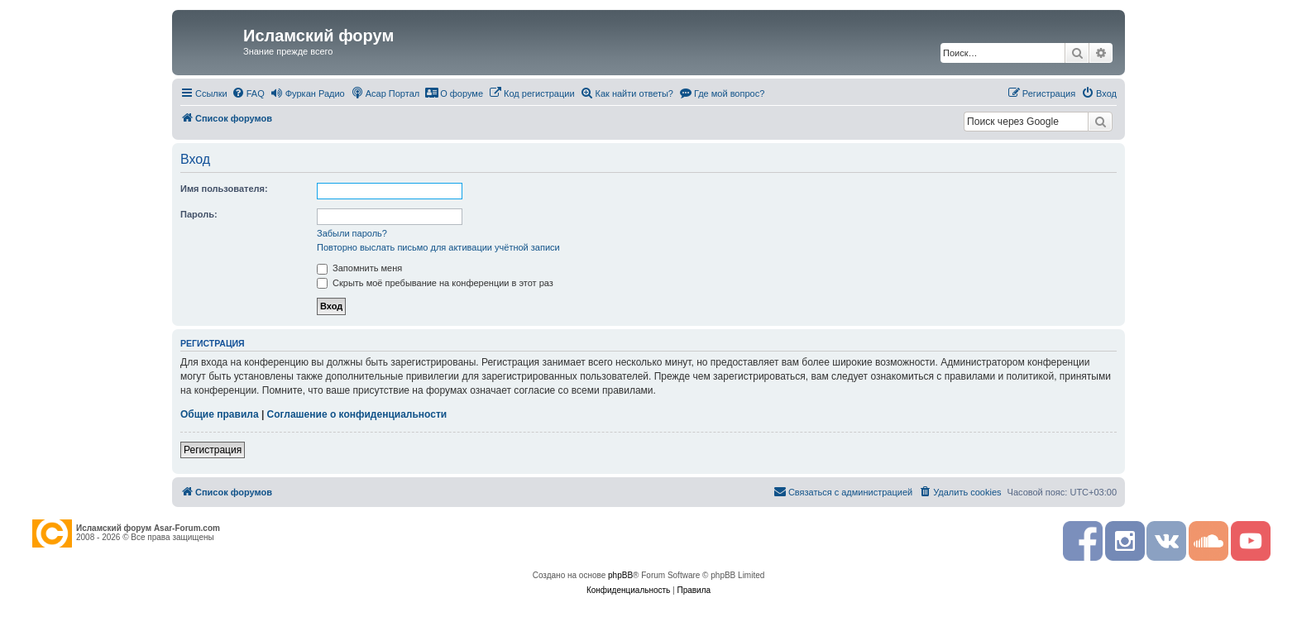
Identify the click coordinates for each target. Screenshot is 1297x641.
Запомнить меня (359, 268)
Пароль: (199, 214)
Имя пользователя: (224, 189)
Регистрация (213, 450)
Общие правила (219, 414)
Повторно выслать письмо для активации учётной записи (438, 247)
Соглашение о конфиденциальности (357, 414)
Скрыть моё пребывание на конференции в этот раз (435, 283)
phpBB (620, 575)
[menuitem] (248, 93)
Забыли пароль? (352, 233)
